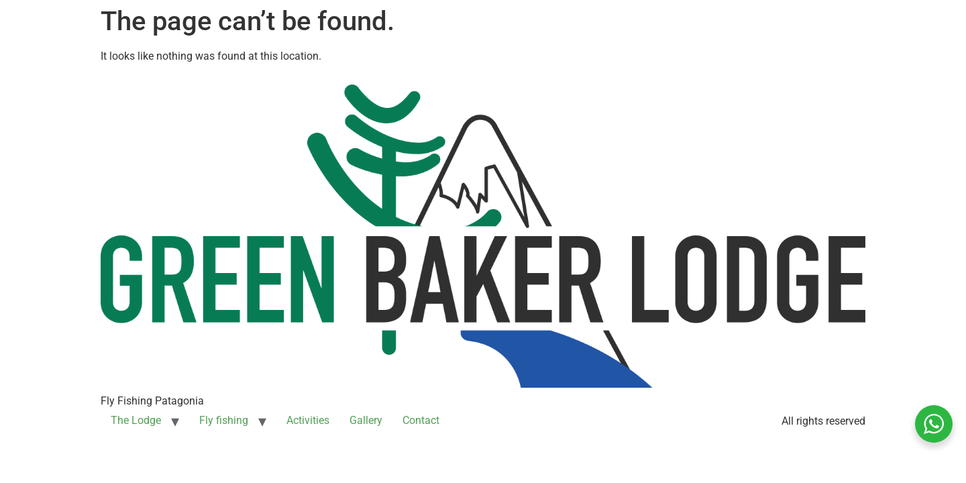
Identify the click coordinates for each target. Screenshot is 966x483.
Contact (420, 420)
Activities (307, 420)
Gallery (366, 420)
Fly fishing (223, 420)
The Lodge (136, 420)
